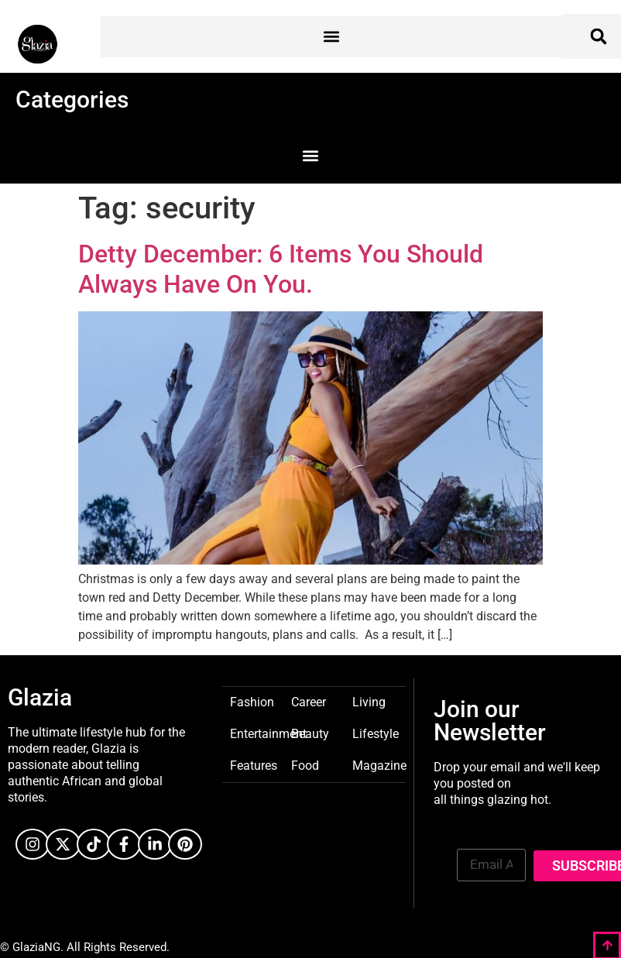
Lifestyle (375, 733)
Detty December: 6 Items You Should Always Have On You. (280, 268)
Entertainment (268, 733)
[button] (331, 37)
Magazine (379, 764)
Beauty (310, 733)
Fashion (252, 701)
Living (369, 701)
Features (253, 764)
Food (305, 764)
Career (308, 701)
